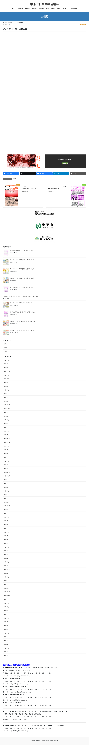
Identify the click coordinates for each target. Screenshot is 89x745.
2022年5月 (7, 487)
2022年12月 (7, 472)
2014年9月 (7, 625)
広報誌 (5, 351)
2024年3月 (7, 427)
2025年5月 (7, 390)
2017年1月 (7, 566)
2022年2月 (7, 498)
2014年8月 (7, 629)
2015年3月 (7, 614)
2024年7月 (7, 420)
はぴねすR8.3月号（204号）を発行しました (22, 251)
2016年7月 (7, 577)
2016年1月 (7, 588)
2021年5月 (7, 517)
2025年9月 (7, 382)
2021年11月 (7, 506)
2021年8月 (7, 513)
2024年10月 (7, 409)
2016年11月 (7, 569)
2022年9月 (7, 480)
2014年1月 (7, 648)
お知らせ (6, 344)
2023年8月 (7, 453)
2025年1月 (7, 401)
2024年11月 (7, 405)
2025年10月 (7, 379)
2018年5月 (7, 532)
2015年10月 (7, 595)
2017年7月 (7, 554)
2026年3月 (7, 360)
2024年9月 (7, 412)
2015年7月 (7, 603)
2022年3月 (7, 495)
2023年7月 (7, 457)
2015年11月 (7, 592)
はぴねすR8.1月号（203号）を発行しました (22, 287)
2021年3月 (7, 521)
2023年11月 (7, 442)
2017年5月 (7, 558)
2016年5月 (7, 581)
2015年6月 (7, 607)
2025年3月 (7, 394)
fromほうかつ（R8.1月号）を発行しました (22, 278)
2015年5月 (7, 610)
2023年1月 (7, 468)
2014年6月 (7, 637)
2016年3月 (7, 584)
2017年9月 (7, 551)
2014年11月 (7, 622)
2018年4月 (7, 536)
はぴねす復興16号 (53, 189)
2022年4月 (7, 491)
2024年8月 (7, 416)
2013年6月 (7, 655)
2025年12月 (7, 371)
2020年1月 (7, 528)
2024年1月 (7, 435)
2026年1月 (7, 367)
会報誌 (83, 24)
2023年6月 (7, 461)
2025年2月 (7, 397)
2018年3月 (7, 539)
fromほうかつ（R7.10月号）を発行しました (22, 330)
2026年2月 (7, 364)
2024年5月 (7, 424)
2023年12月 (7, 438)
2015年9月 (7, 599)
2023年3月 (7, 465)
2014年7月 (7, 633)
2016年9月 (7, 573)
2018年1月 (7, 543)
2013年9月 (7, 652)
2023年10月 (7, 446)
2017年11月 (7, 547)
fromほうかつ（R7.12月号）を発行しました (22, 303)
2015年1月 (7, 618)
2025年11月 (7, 375)
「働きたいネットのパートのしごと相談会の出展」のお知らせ (20, 296)
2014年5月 (7, 640)
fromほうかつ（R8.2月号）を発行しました (22, 269)
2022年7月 (7, 483)
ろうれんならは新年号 (28, 189)
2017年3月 (7, 562)
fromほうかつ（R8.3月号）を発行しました (22, 260)
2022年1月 (7, 502)
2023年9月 (7, 450)
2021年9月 (7, 509)
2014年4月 (7, 644)
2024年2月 (7, 431)
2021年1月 (7, 524)
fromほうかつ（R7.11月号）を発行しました (22, 321)
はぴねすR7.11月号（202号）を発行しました (22, 312)
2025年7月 (7, 386)
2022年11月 (7, 476)
